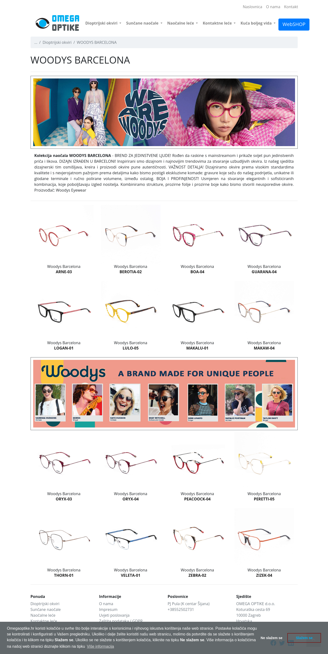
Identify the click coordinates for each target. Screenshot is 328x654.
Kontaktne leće (218, 23)
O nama (273, 6)
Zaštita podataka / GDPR (121, 621)
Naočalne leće (181, 23)
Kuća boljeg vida (256, 23)
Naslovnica (252, 6)
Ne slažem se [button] (271, 638)
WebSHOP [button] (294, 24)
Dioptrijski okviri (102, 23)
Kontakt (291, 6)
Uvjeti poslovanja (114, 615)
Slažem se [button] (304, 638)
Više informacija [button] (100, 646)
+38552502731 (181, 609)
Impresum (108, 609)
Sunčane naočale (142, 23)
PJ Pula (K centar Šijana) (189, 603)
